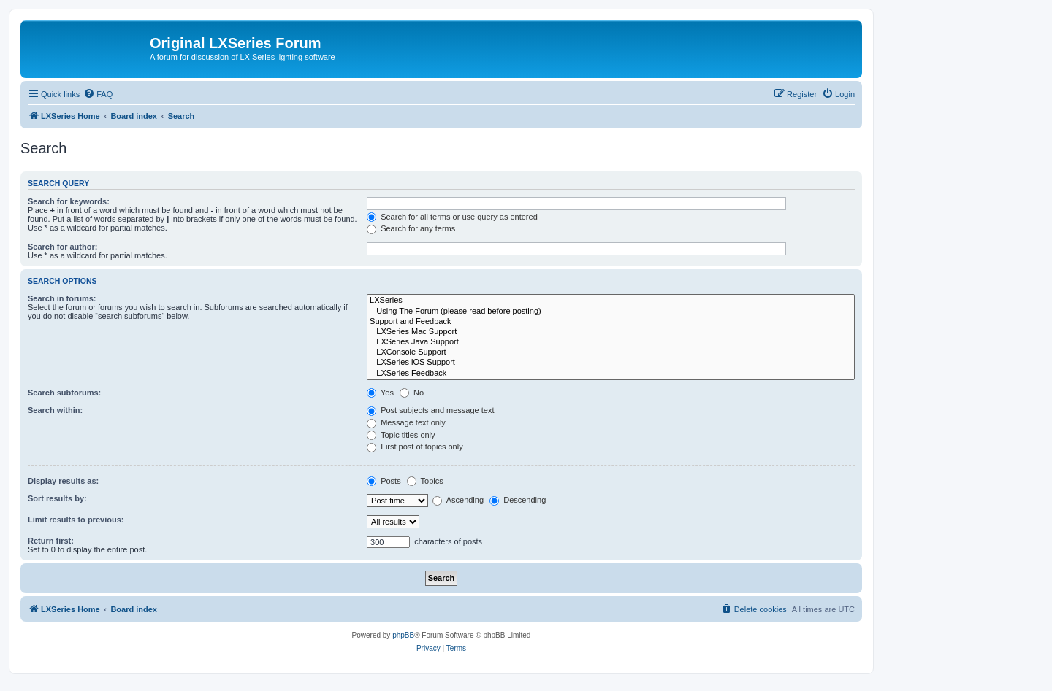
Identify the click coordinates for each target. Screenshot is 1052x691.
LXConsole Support (610, 352)
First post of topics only (415, 446)
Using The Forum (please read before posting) (610, 311)
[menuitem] (98, 94)
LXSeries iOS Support (610, 363)
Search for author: (62, 246)
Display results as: (63, 480)
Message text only (406, 422)
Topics (425, 480)
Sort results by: (57, 498)
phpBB (403, 635)
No (412, 392)
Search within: (55, 410)
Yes (380, 392)
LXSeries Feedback (610, 373)
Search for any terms (411, 228)
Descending (517, 499)
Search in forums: (62, 298)
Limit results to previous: (75, 519)
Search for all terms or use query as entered (452, 216)
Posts (384, 480)
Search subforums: (64, 392)
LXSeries (610, 301)
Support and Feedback (610, 322)
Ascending (458, 499)
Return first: (51, 540)
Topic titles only (401, 435)
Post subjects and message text (430, 410)
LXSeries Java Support (610, 342)
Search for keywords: (69, 201)
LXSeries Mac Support (610, 332)
